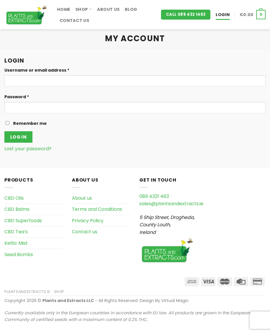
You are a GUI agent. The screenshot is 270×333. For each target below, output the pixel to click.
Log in (18, 137)
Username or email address (37, 70)
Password (16, 97)
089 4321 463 (154, 196)
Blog (131, 9)
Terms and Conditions (97, 209)
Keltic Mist (16, 243)
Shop (83, 9)
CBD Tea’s (16, 231)
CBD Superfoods (23, 220)
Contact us (74, 20)
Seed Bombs (18, 254)
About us (108, 9)
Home (63, 9)
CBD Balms (17, 209)
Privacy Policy (87, 220)
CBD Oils (14, 198)
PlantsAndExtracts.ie (27, 291)
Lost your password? (27, 148)
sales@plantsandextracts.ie (171, 203)
